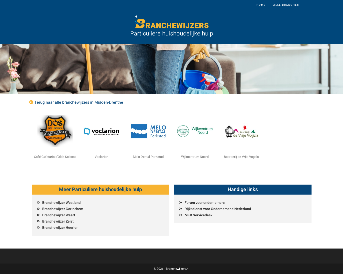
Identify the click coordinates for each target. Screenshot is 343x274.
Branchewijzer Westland (61, 202)
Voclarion (101, 156)
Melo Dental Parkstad (148, 156)
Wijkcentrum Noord (195, 156)
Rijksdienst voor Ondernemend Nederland (218, 209)
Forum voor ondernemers (205, 202)
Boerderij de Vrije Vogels (241, 156)
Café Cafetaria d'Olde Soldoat (55, 156)
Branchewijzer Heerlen (60, 227)
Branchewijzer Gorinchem (62, 209)
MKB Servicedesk (198, 215)
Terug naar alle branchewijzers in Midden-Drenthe (78, 102)
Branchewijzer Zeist (58, 221)
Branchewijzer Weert (58, 215)
